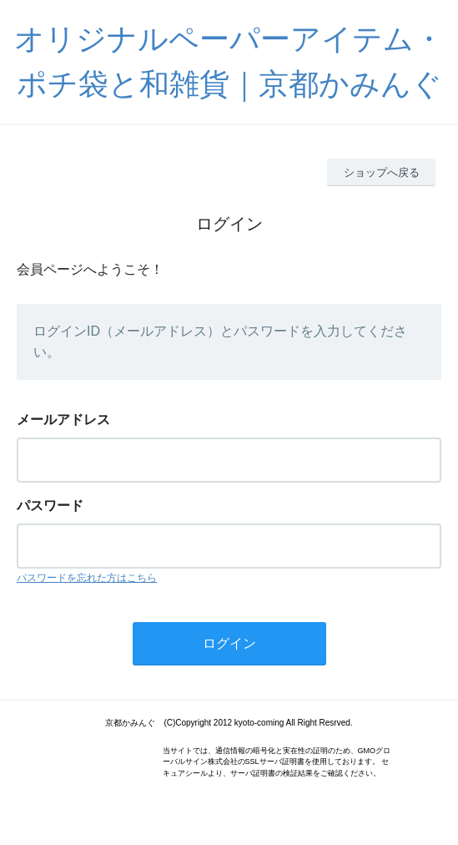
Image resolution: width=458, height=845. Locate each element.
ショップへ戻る (382, 172)
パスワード (50, 505)
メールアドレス (63, 419)
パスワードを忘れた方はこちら (87, 578)
